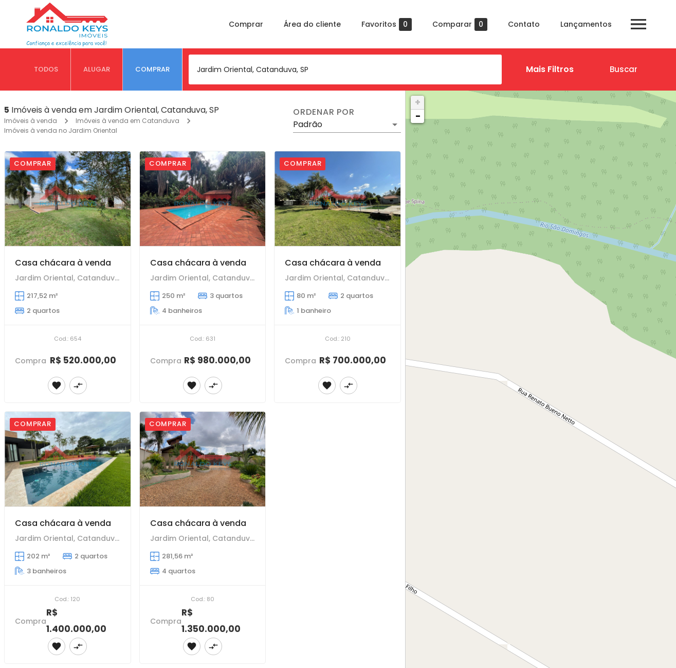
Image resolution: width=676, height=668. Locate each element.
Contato (524, 24)
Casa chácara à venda (63, 263)
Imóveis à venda (30, 120)
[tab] (46, 69)
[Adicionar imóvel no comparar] (78, 385)
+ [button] (418, 102)
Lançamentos (586, 24)
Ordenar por (324, 112)
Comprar (246, 24)
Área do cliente (312, 24)
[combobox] (345, 69)
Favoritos (386, 24)
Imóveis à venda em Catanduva (127, 120)
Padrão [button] (307, 124)
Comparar (459, 24)
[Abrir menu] (638, 24)
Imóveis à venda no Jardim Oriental (60, 130)
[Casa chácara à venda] (68, 198)
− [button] (418, 116)
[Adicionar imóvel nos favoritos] (56, 385)
